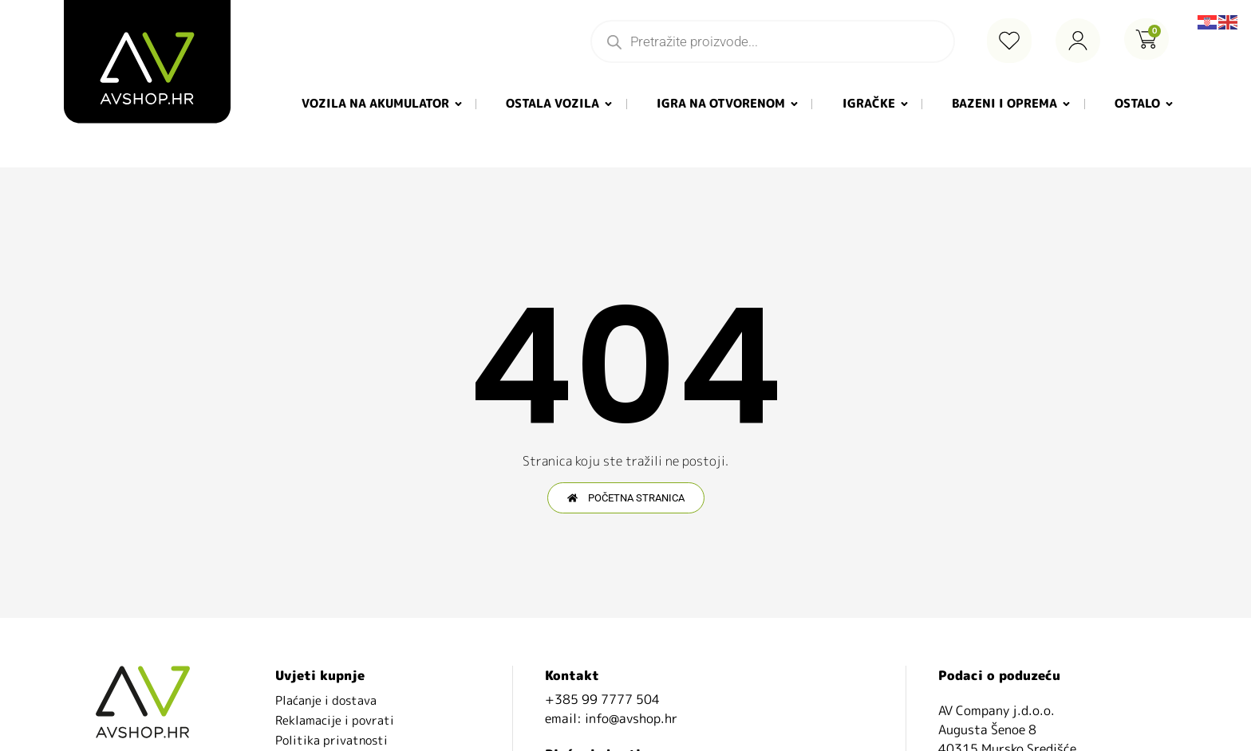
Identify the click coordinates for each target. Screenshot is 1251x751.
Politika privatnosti (331, 740)
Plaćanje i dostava (326, 700)
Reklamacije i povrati (334, 720)
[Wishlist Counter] (1009, 40)
